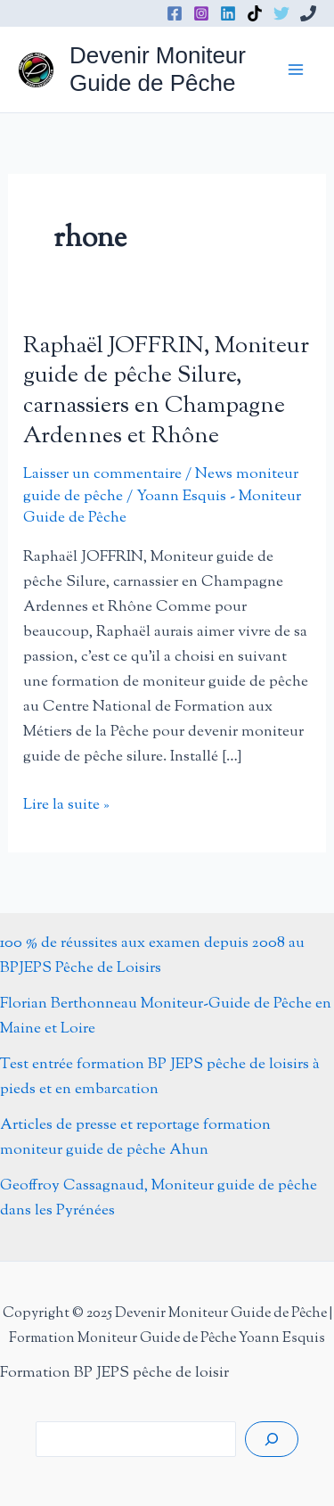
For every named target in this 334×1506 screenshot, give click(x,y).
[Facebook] (175, 13)
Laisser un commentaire (102, 474)
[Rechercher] (271, 1439)
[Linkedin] (228, 13)
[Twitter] (281, 13)
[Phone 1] (308, 13)
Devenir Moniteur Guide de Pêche (157, 69)
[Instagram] (201, 13)
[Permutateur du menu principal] (296, 69)
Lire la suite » (66, 805)
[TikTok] (255, 13)
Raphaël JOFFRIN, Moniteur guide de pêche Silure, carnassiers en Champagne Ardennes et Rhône (166, 391)
